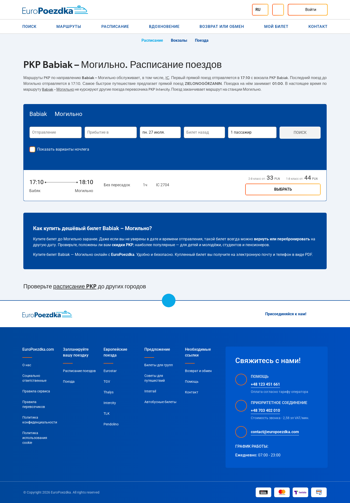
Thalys (109, 392)
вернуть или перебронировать (282, 239)
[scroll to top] (168, 300)
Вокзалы (179, 40)
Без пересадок (117, 185)
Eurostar (110, 371)
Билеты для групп (158, 365)
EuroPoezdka (122, 254)
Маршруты (68, 26)
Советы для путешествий (154, 378)
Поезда (202, 40)
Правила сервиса (36, 391)
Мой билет (276, 26)
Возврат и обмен (198, 371)
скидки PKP (122, 245)
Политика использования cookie (34, 438)
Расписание (115, 26)
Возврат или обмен (222, 26)
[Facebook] (325, 314)
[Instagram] (313, 314)
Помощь (192, 381)
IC (167, 78)
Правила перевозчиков (33, 404)
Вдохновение (164, 26)
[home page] (47, 313)
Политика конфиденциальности (39, 419)
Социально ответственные (34, 378)
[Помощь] (278, 10)
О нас (26, 365)
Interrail (150, 391)
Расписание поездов (79, 371)
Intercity (110, 403)
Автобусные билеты (160, 402)
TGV (107, 381)
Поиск (29, 26)
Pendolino (111, 424)
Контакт (318, 26)
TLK (107, 413)
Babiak (47, 89)
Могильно (65, 89)
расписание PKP (74, 287)
